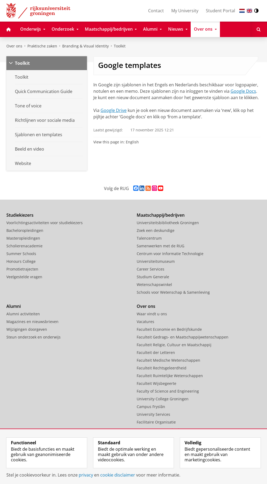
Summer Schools (21, 253)
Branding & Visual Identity (85, 46)
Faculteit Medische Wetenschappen (168, 360)
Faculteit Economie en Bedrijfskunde (169, 329)
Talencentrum (149, 238)
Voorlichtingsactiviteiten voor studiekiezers (44, 222)
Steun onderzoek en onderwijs (33, 337)
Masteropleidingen (23, 238)
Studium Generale (153, 276)
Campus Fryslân (151, 406)
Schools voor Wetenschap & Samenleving (173, 292)
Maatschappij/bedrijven (161, 215)
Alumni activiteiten (23, 313)
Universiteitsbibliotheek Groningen (168, 222)
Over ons (14, 46)
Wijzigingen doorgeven (26, 329)
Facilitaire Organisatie (156, 422)
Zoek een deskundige (155, 230)
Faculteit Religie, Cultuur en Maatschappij (174, 344)
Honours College (21, 261)
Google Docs (243, 91)
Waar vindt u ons (152, 313)
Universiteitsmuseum (156, 261)
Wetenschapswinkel (154, 284)
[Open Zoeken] (258, 29)
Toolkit (120, 46)
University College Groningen (163, 398)
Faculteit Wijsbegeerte (156, 383)
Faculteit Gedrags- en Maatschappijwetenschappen (182, 337)
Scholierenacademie (24, 245)
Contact (156, 11)
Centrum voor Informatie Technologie (170, 253)
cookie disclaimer (117, 475)
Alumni (13, 306)
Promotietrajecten (22, 269)
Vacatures (145, 321)
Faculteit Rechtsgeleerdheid (161, 367)
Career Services (150, 269)
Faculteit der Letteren (156, 352)
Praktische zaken (42, 46)
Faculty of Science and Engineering (168, 391)
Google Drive (114, 110)
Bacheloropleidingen (24, 230)
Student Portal (220, 11)
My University (184, 11)
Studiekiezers (20, 215)
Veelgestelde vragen (24, 276)
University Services (153, 414)
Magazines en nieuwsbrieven (32, 321)
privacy (86, 475)
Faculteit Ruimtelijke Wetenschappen (170, 375)
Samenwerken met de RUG (160, 245)
